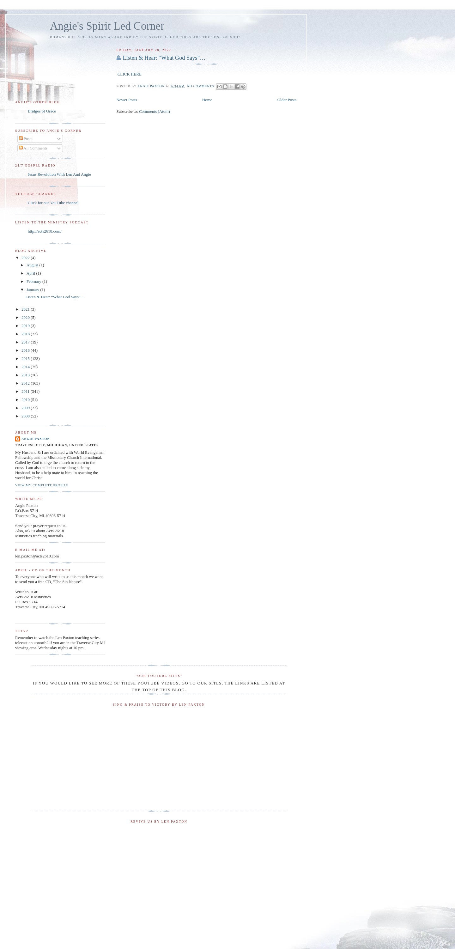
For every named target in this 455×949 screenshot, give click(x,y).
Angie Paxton (35, 439)
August (33, 265)
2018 (26, 334)
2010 (26, 399)
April (31, 273)
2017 (26, 342)
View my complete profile (42, 485)
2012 (26, 383)
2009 (26, 407)
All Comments (33, 148)
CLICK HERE (130, 74)
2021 (26, 309)
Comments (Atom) (154, 111)
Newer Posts (126, 99)
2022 (26, 257)
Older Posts (286, 99)
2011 (26, 391)
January (33, 289)
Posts (26, 138)
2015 (26, 358)
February (34, 281)
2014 (26, 366)
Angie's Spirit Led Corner (107, 26)
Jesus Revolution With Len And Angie (59, 174)
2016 (26, 350)
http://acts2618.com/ (45, 231)
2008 (26, 416)
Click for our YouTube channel (53, 202)
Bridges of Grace (42, 111)
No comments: (201, 86)
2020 (26, 317)
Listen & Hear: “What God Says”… (164, 58)
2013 (26, 375)
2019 (26, 325)
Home (207, 99)
